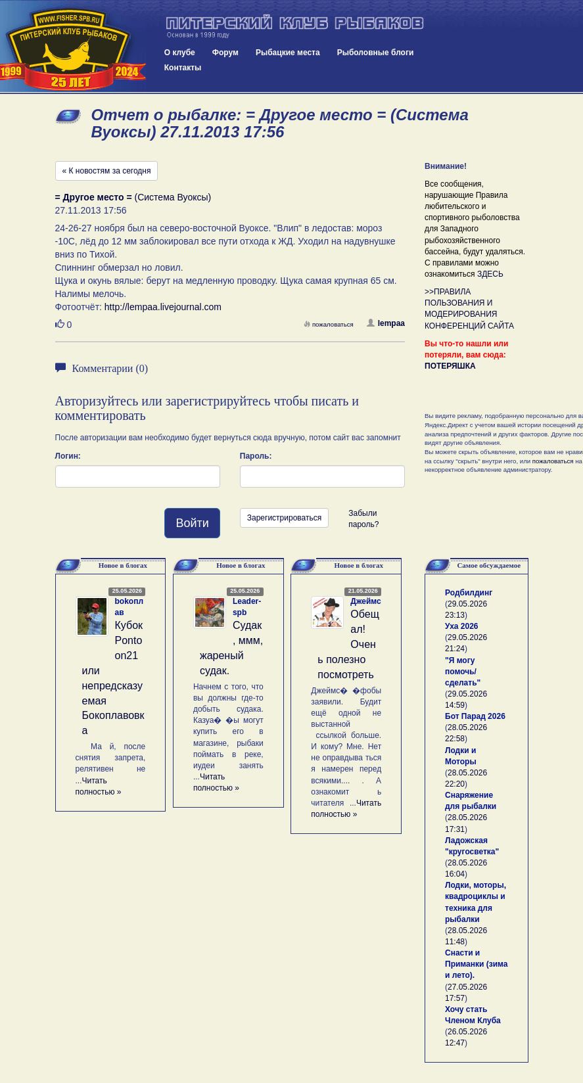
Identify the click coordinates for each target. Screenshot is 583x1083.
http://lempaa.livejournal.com (163, 307)
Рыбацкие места (288, 52)
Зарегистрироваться (284, 517)
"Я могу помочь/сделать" (462, 671)
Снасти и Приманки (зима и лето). (476, 964)
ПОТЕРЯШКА (450, 366)
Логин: (68, 456)
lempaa (386, 323)
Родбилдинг (468, 592)
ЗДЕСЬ (490, 274)
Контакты (183, 67)
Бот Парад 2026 (475, 716)
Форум (225, 52)
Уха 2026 (461, 626)
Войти (191, 523)
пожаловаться (329, 324)
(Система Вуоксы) (133, 197)
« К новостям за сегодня (106, 170)
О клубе (179, 52)
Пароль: (256, 456)
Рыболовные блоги (375, 52)
